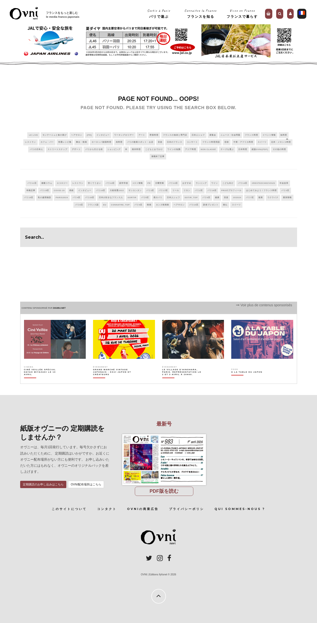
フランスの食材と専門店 (175, 135)
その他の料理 (279, 149)
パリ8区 (79, 205)
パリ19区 (28, 197)
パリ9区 (138, 205)
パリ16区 (100, 190)
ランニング (201, 183)
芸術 (226, 142)
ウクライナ (272, 197)
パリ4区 (76, 197)
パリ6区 (206, 197)
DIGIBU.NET (59, 308)
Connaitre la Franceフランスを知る (200, 13)
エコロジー (62, 183)
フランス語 (93, 205)
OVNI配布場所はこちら (86, 484)
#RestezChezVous (263, 183)
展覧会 (212, 135)
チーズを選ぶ (227, 149)
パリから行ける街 (94, 149)
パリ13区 (173, 183)
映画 (149, 205)
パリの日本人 (36, 149)
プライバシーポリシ (186, 509)
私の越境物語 (44, 197)
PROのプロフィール (231, 190)
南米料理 (136, 149)
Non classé (208, 149)
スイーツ (262, 142)
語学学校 (123, 183)
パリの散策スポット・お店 (140, 142)
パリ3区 (285, 190)
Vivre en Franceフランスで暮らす (242, 13)
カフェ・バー (47, 142)
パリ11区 (32, 183)
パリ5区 (145, 197)
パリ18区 (212, 190)
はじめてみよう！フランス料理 (261, 190)
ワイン (214, 183)
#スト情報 (138, 183)
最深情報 (287, 197)
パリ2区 (199, 190)
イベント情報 (269, 135)
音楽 (160, 142)
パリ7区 (250, 197)
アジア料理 (190, 149)
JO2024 (237, 197)
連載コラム (46, 183)
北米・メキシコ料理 (281, 142)
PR (149, 183)
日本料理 (242, 149)
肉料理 (119, 142)
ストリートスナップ (57, 149)
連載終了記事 (157, 156)
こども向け (228, 183)
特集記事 (30, 190)
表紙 (71, 190)
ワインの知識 (173, 149)
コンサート (192, 142)
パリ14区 (242, 183)
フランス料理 (251, 135)
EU (104, 205)
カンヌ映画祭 (162, 205)
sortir (132, 197)
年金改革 (284, 183)
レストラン (30, 142)
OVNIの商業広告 (143, 509)
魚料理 (283, 135)
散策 (260, 197)
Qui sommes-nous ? (239, 509)
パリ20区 (89, 197)
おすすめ (186, 183)
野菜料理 (154, 135)
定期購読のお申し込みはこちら (43, 484)
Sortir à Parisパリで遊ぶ (158, 13)
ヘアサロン (76, 135)
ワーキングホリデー (124, 135)
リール (175, 190)
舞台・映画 (81, 142)
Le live (33, 135)
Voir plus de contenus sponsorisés (264, 305)
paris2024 (62, 197)
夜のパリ (158, 197)
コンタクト (107, 509)
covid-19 (59, 190)
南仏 (225, 205)
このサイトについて (69, 509)
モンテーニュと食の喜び (55, 135)
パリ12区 (110, 183)
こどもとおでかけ (154, 149)
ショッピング (113, 149)
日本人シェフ (198, 135)
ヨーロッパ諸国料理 (101, 142)
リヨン (187, 190)
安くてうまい (94, 183)
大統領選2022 (117, 190)
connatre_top (120, 205)
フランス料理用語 (211, 142)
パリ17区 (163, 190)
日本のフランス (174, 142)
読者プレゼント (210, 205)
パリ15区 (44, 190)
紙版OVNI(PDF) (260, 149)
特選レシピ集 (64, 142)
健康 (217, 197)
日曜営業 (159, 183)
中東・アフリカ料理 (243, 142)
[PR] (89, 135)
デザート (76, 149)
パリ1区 (150, 190)
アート (141, 135)
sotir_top (191, 197)
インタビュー (103, 135)
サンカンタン (135, 190)
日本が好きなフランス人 (111, 197)
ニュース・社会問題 (230, 135)
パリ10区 (193, 205)
